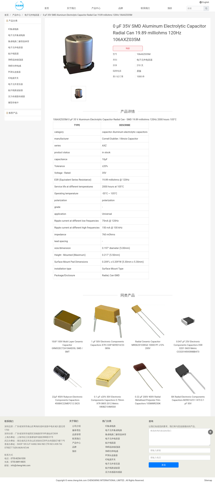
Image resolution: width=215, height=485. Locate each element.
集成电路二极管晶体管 (18, 41)
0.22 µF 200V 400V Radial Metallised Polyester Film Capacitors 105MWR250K (148, 400)
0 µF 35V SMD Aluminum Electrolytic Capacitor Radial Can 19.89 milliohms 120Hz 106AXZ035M (87, 15)
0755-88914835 (18, 462)
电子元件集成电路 (16, 35)
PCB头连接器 (14, 72)
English (204, 2)
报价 (170, 8)
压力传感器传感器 (16, 96)
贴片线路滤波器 (15, 90)
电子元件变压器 (15, 84)
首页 (46, 8)
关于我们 (71, 8)
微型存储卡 (13, 102)
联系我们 (145, 8)
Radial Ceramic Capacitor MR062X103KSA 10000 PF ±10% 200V (148, 345)
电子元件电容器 (32, 15)
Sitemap (208, 480)
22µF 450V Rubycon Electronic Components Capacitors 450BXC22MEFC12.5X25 (67, 400)
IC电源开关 (13, 78)
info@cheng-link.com (20, 465)
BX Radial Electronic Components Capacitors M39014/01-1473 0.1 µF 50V (188, 400)
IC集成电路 (13, 29)
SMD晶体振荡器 (15, 59)
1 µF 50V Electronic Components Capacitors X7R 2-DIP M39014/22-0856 (107, 345)
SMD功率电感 (14, 66)
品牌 (120, 8)
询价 (128, 48)
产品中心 (96, 8)
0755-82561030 (18, 458)
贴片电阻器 (13, 53)
